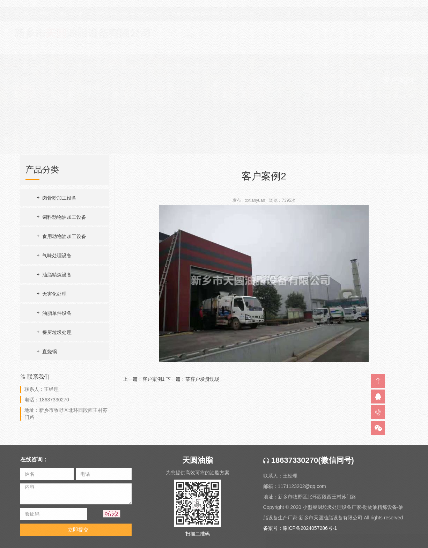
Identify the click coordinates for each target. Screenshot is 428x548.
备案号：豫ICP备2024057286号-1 (300, 532)
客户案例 (403, 89)
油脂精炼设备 (53, 274)
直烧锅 (46, 351)
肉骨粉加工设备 (55, 198)
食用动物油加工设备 (60, 236)
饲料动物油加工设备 (60, 217)
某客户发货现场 (202, 379)
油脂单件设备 (53, 313)
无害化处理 (51, 294)
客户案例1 (153, 379)
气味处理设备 (53, 255)
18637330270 (290, 464)
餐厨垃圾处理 (53, 332)
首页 (383, 89)
